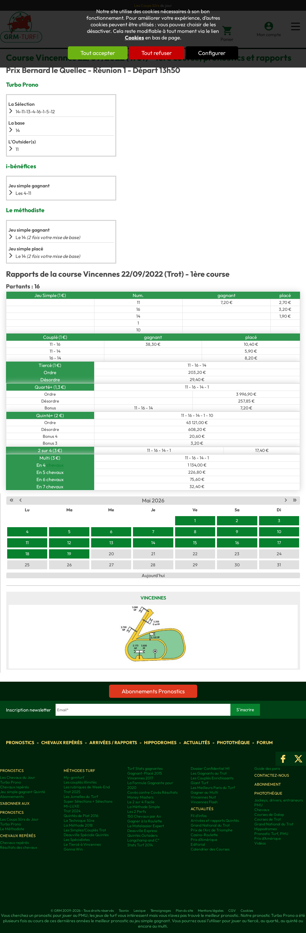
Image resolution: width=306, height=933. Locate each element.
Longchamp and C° (143, 840)
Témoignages (160, 910)
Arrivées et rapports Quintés (215, 820)
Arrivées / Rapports (113, 742)
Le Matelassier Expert (145, 825)
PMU (258, 804)
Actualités (196, 742)
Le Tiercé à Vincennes (82, 844)
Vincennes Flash (204, 801)
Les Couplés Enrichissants (212, 778)
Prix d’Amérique (267, 838)
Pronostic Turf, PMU (271, 833)
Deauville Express (142, 830)
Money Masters (140, 797)
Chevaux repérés (61, 742)
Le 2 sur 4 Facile (140, 801)
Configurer (212, 52)
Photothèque (233, 742)
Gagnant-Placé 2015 (144, 773)
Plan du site (184, 910)
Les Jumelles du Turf (81, 796)
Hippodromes (160, 742)
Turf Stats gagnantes (145, 768)
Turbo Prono (10, 782)
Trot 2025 (72, 791)
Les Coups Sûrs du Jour (19, 819)
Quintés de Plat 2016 (81, 815)
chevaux (55, 465)
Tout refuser (156, 52)
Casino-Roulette (204, 834)
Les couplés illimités (80, 782)
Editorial (198, 844)
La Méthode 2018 (78, 825)
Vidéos (260, 843)
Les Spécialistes (77, 839)
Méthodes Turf (79, 770)
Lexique (140, 910)
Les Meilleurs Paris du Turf (213, 787)
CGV (232, 910)
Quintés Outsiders (142, 835)
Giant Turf (199, 782)
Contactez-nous (271, 775)
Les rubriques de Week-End (87, 786)
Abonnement (267, 784)
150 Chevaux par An (144, 816)
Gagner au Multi (204, 792)
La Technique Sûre (79, 820)
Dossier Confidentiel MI (210, 768)
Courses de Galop (269, 814)
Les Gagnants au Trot (209, 773)
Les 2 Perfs (136, 811)
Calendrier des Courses (210, 849)
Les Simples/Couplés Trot (85, 830)
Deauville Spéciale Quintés (86, 834)
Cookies (134, 37)
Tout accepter (97, 52)
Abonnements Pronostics (153, 691)
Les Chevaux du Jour (17, 777)
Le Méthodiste (12, 828)
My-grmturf (74, 777)
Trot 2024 (72, 810)
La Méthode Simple (143, 806)
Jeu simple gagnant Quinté (22, 791)
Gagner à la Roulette (144, 821)
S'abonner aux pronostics (15, 808)
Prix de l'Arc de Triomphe (211, 830)
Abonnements (12, 796)
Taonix (124, 910)
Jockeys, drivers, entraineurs (278, 800)
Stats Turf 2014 (140, 844)
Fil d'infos (198, 815)
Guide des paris (267, 768)
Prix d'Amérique (204, 839)
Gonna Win (73, 849)
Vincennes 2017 (140, 778)
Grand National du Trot (210, 825)
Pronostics (20, 742)
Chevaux (261, 809)
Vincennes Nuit (203, 797)
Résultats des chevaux (18, 847)
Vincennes (153, 598)
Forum (265, 742)
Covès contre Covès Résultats (152, 792)
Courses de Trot (267, 819)
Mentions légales (211, 910)
